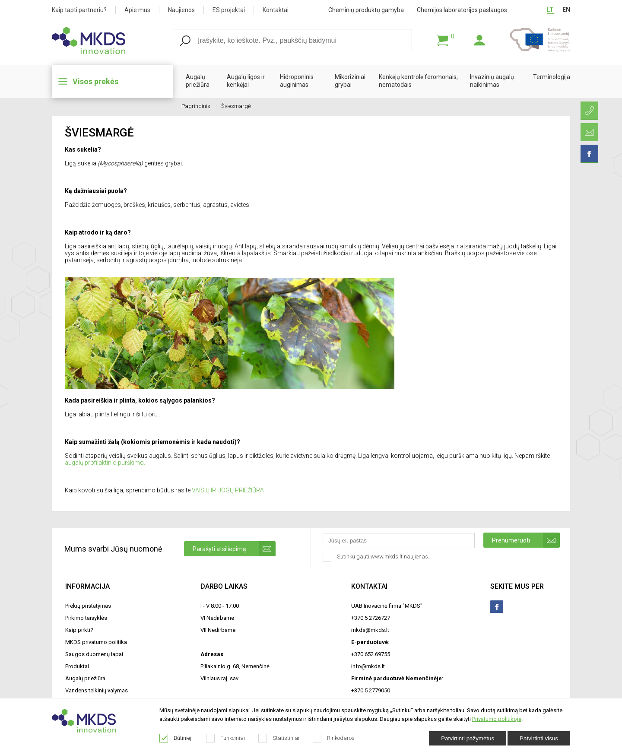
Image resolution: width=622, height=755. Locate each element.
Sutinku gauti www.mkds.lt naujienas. (377, 557)
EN (566, 9)
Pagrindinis (199, 106)
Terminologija (551, 76)
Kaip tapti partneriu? (79, 9)
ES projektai (229, 9)
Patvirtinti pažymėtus (467, 738)
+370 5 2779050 (370, 690)
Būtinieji (176, 738)
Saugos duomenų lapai (94, 654)
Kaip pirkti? (79, 630)
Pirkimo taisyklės (86, 618)
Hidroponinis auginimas (297, 80)
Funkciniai (225, 738)
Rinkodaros (334, 738)
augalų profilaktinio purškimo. (105, 462)
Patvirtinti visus (539, 738)
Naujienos (181, 9)
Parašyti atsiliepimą (234, 548)
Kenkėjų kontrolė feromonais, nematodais (418, 80)
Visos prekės (95, 81)
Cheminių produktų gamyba (366, 9)
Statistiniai (279, 738)
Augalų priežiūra (197, 80)
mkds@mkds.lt (370, 630)
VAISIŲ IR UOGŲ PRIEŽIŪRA (228, 490)
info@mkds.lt (368, 666)
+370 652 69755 (370, 654)
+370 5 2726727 (370, 618)
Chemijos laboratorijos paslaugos (462, 9)
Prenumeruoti (526, 540)
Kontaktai (276, 9)
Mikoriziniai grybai (350, 80)
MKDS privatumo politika (96, 642)
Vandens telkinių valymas (96, 690)
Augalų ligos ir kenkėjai (246, 80)
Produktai (77, 666)
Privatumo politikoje (496, 719)
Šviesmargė (236, 106)
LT (550, 9)
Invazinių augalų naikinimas (492, 80)
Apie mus (137, 9)
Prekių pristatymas (88, 606)
